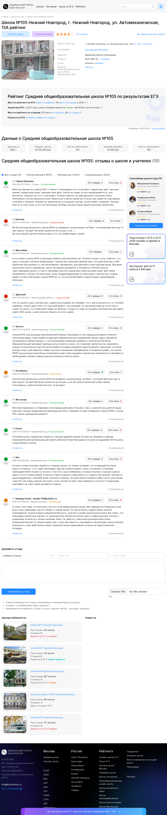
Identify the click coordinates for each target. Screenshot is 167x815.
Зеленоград (49, 807)
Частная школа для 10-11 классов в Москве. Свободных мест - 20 (81, 811)
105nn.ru (89, 67)
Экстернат (51, 6)
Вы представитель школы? (151, 34)
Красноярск (77, 782)
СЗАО (46, 799)
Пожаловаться (116, 210)
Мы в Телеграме (12, 788)
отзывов (82, 34)
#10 (14, 181)
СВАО (46, 774)
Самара (75, 790)
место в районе (46, 102)
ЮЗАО (46, 770)
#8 (13, 250)
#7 (13, 294)
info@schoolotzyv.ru (12, 784)
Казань (74, 773)
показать (105, 59)
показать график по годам (39, 117)
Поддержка (132, 751)
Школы (40, 6)
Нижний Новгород (80, 778)
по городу (74, 112)
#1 (13, 498)
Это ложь (115, 182)
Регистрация (133, 767)
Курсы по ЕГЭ (66, 6)
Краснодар (76, 761)
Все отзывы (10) (13, 174)
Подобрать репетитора (146, 225)
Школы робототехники (110, 802)
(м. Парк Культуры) (143, 44)
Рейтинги (80, 6)
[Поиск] (138, 6)
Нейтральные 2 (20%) (68, 174)
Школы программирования (108, 797)
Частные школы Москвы (106, 767)
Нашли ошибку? (158, 128)
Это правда (95, 182)
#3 (13, 428)
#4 (13, 399)
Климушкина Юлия (146, 197)
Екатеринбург (77, 769)
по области (58, 112)
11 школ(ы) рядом (43, 34)
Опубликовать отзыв (18, 591)
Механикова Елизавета (148, 183)
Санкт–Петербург (79, 757)
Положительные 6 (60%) (39, 174)
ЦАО (45, 803)
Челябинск (76, 786)
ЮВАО (46, 795)
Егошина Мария (144, 211)
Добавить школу (135, 755)
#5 (13, 370)
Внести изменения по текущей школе (142, 761)
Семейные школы (107, 772)
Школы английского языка (108, 789)
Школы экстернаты (108, 776)
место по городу (67, 102)
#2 (13, 457)
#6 (13, 326)
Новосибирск (77, 765)
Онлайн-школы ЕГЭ (108, 757)
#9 (13, 219)
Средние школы (51, 757)
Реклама (131, 776)
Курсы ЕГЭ (104, 761)
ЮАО (45, 787)
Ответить (17, 210)
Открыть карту (15, 34)
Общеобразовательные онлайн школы (110, 782)
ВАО (45, 779)
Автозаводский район (96, 50)
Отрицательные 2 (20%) (97, 174)
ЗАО (45, 791)
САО (45, 783)
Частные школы (50, 761)
